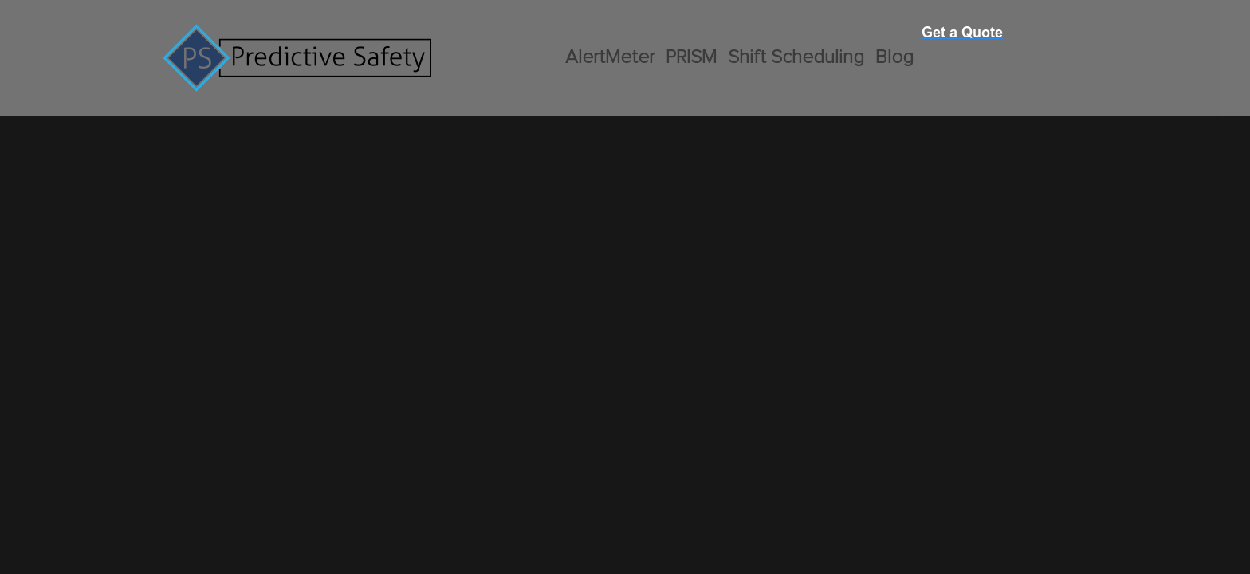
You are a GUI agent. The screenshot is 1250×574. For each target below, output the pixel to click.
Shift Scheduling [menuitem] (796, 57)
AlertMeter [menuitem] (609, 57)
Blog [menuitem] (894, 57)
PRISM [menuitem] (691, 57)
